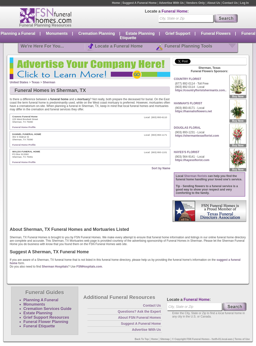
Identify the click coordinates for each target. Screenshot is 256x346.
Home (116, 3)
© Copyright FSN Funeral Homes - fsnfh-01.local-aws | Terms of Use (211, 339)
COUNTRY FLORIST (187, 79)
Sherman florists (195, 176)
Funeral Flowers (216, 33)
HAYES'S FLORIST (186, 152)
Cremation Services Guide (47, 309)
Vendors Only (195, 3)
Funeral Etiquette (39, 326)
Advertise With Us (171, 3)
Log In (244, 3)
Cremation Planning (96, 33)
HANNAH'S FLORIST (188, 103)
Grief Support (177, 33)
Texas (36, 82)
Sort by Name (161, 168)
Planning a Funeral (18, 33)
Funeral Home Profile (24, 127)
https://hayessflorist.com (192, 160)
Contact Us (230, 3)
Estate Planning (140, 33)
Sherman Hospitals (55, 266)
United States (19, 82)
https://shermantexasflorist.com (197, 135)
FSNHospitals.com (89, 266)
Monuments (57, 33)
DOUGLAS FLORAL (187, 127)
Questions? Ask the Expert (139, 311)
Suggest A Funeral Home (139, 3)
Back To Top (142, 339)
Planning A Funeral (40, 300)
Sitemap (165, 339)
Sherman (49, 82)
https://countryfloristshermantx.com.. (201, 90)
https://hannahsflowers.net (193, 111)
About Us (213, 3)
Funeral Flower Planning (45, 322)
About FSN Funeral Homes (139, 317)
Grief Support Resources (46, 317)
